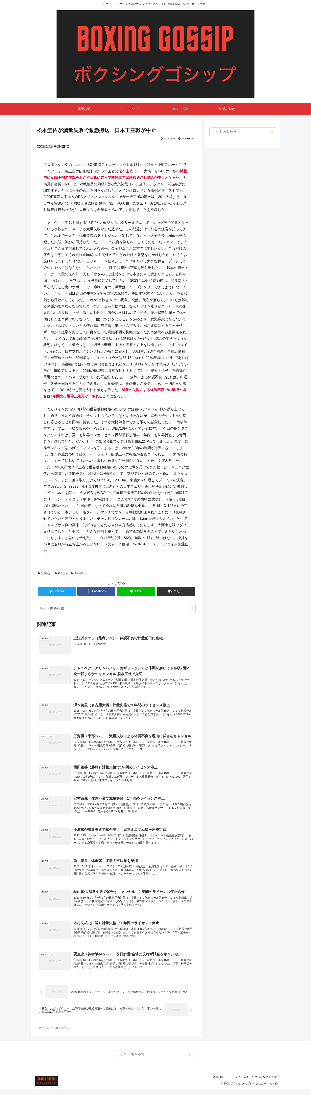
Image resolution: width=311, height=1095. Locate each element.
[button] (176, 591)
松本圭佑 (61, 573)
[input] (116, 608)
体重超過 (213, 1082)
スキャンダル (250, 1082)
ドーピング (230, 1082)
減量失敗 (44, 573)
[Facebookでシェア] (96, 591)
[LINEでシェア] (136, 591)
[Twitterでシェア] (57, 591)
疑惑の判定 (269, 1082)
